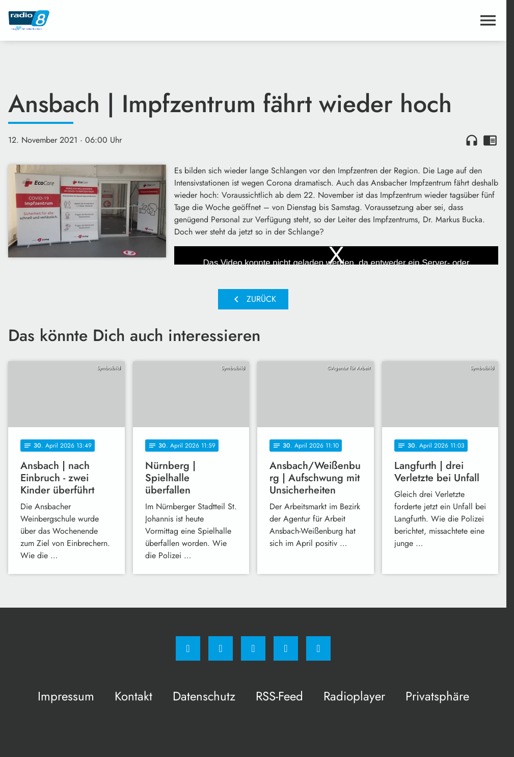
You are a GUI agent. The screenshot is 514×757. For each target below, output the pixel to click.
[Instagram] (220, 648)
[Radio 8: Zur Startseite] (130, 20)
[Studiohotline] (286, 648)
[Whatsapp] (253, 648)
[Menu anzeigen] (488, 20)
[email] (318, 648)
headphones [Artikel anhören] (472, 140)
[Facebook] (188, 648)
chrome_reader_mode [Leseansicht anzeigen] (490, 140)
